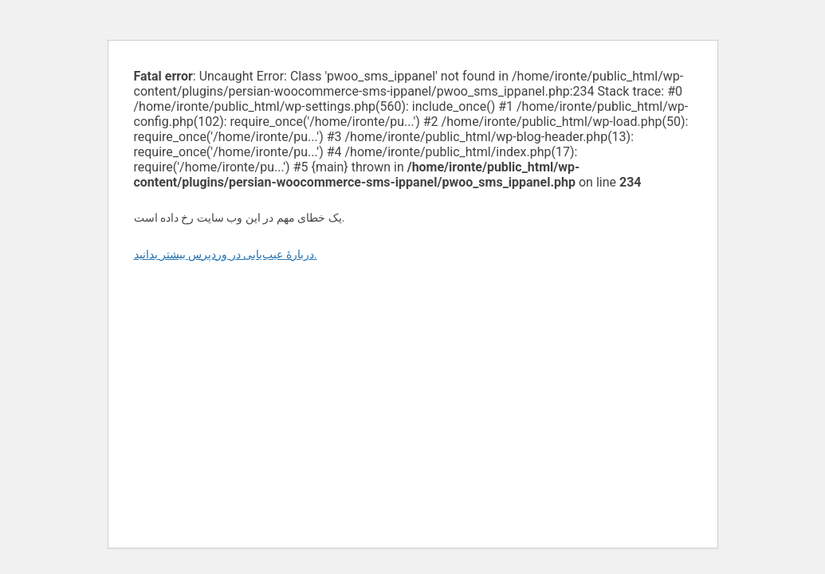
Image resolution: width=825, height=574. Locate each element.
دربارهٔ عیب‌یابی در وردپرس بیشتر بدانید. (225, 254)
